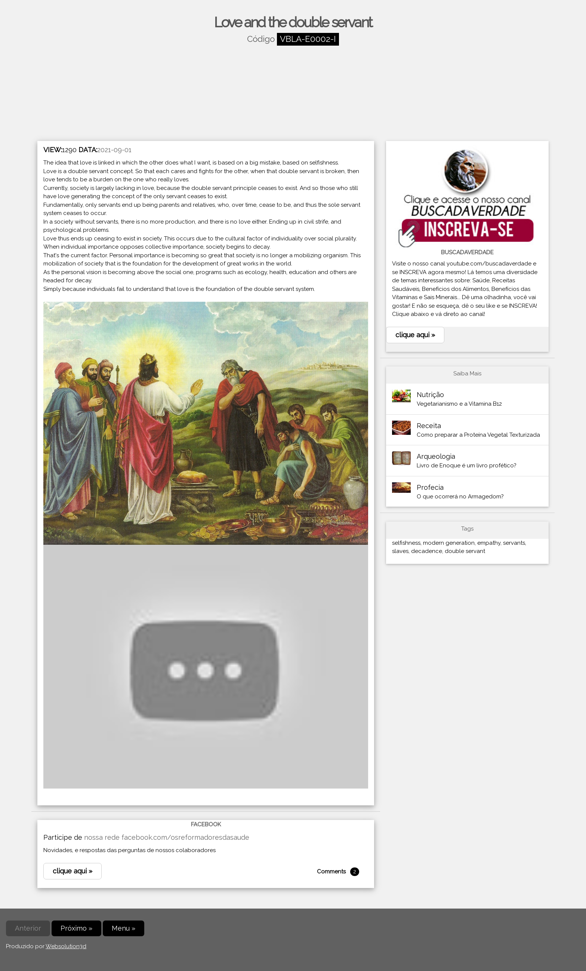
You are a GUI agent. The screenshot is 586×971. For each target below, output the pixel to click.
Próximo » (76, 928)
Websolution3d (66, 946)
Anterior (28, 928)
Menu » (123, 928)
